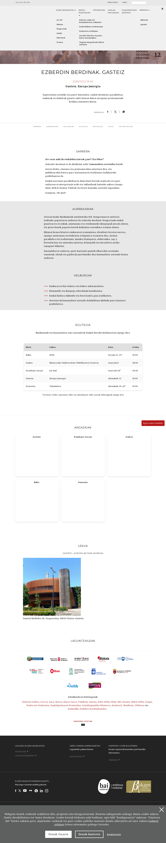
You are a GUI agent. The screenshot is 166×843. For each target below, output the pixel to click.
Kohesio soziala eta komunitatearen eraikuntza (90, 21)
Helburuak (68, 126)
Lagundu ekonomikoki (25, 755)
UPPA (141, 702)
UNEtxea (139, 705)
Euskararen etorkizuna (88, 31)
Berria (58, 702)
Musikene (128, 705)
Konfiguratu (114, 834)
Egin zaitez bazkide (153, 423)
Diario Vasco (70, 702)
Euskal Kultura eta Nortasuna (91, 27)
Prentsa (60, 42)
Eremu (84, 12)
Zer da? (60, 20)
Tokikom (83, 702)
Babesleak (61, 38)
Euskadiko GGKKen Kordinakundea (87, 709)
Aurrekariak (52, 126)
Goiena (93, 702)
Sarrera (37, 126)
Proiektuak (99, 10)
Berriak (145, 10)
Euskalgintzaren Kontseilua (66, 705)
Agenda (143, 24)
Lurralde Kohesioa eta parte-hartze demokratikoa (91, 37)
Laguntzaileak (126, 126)
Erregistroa (112, 2)
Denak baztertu (89, 834)
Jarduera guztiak (83, 721)
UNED (134, 702)
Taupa (148, 702)
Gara (51, 702)
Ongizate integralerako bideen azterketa (91, 43)
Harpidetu (114, 760)
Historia (60, 24)
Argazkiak (98, 126)
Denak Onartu (58, 834)
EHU (100, 702)
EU (17, 2)
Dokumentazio (129, 11)
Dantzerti (117, 705)
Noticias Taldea (30, 702)
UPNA (107, 702)
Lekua (111, 126)
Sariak (59, 33)
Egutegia (83, 126)
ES (21, 2)
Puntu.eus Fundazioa (37, 705)
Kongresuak (62, 29)
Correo (44, 702)
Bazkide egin (21, 751)
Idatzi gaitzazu (77, 756)
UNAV (113, 702)
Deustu (126, 702)
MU (119, 702)
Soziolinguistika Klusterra (96, 705)
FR (24, 2)
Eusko (66, 10)
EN (28, 2)
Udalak (113, 11)
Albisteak (144, 20)
